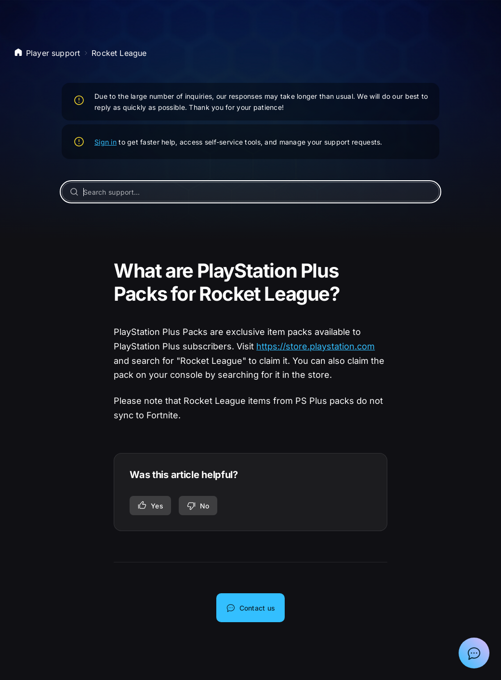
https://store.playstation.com (315, 346)
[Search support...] (250, 191)
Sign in (105, 142)
